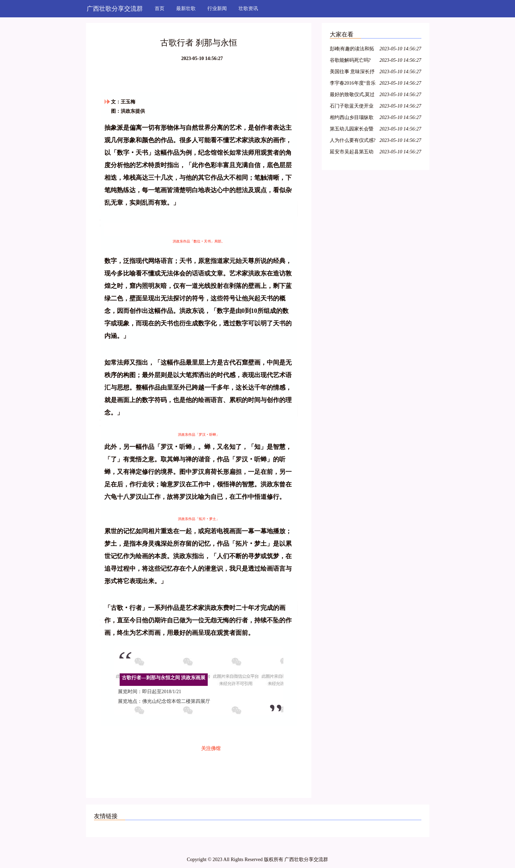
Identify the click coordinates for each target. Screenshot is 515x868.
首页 (159, 8)
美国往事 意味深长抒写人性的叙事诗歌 (352, 72)
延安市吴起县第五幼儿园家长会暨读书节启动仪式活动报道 (352, 152)
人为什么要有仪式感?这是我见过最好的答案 (353, 141)
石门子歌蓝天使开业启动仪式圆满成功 (352, 107)
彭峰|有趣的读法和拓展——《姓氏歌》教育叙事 (352, 49)
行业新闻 (217, 8)
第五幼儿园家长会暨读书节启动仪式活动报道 (352, 130)
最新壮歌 (186, 8)
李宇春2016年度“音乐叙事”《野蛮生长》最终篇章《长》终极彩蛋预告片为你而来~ (353, 84)
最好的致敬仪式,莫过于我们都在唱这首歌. (352, 95)
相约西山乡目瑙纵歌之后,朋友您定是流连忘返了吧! (352, 118)
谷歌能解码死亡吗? (350, 60)
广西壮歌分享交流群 (115, 8)
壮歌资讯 (248, 8)
